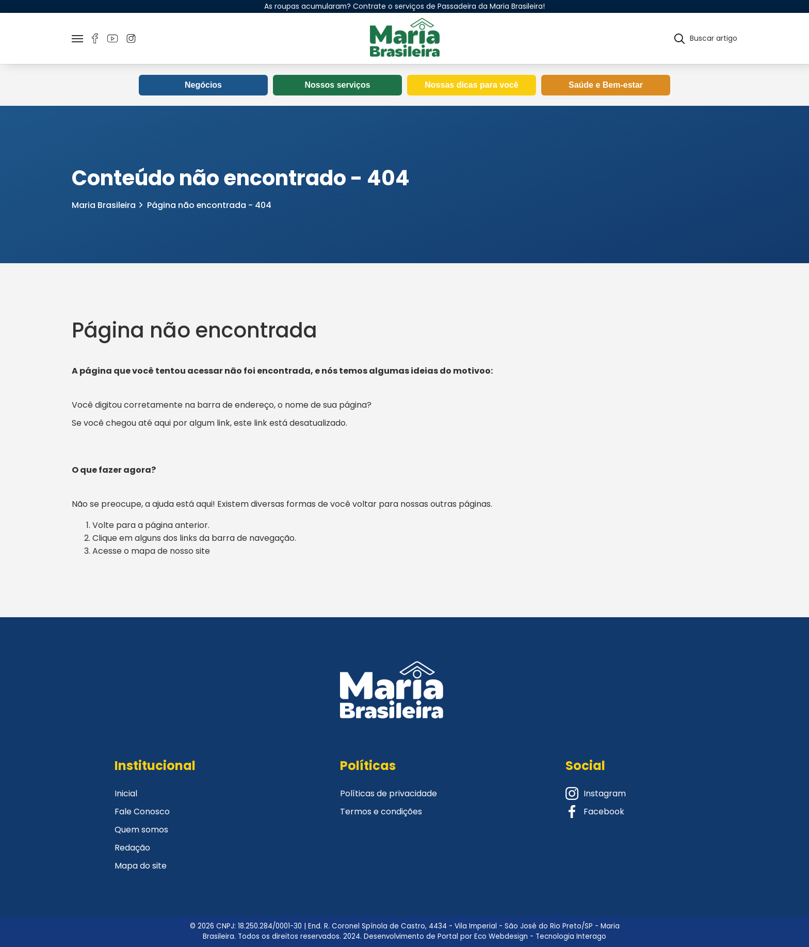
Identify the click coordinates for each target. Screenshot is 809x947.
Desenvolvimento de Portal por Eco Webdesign (446, 936)
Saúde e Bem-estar (606, 85)
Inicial (126, 793)
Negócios (203, 85)
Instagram (595, 793)
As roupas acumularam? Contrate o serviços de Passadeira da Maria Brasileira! (404, 6)
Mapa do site (141, 866)
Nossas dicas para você (471, 85)
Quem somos (141, 830)
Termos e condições (381, 811)
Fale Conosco (142, 811)
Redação (132, 848)
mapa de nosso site (170, 551)
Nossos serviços (337, 85)
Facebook (594, 811)
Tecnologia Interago (571, 936)
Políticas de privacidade (388, 793)
